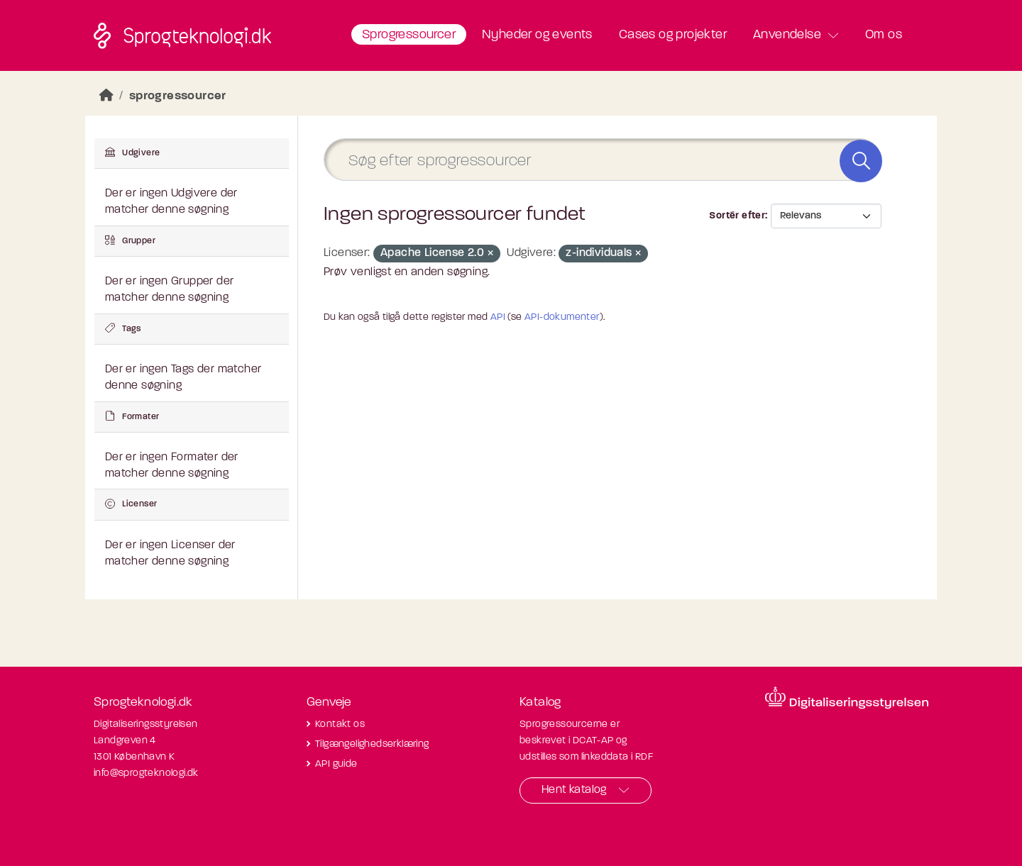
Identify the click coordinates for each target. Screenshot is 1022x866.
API (497, 317)
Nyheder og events (537, 35)
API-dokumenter (562, 317)
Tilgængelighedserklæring (372, 744)
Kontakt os (340, 724)
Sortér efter (737, 216)
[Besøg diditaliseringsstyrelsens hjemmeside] (846, 698)
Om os (883, 35)
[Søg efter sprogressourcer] (602, 160)
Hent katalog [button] (574, 790)
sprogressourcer (177, 96)
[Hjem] (106, 96)
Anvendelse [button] (787, 35)
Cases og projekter (673, 35)
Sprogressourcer (409, 35)
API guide (336, 764)
